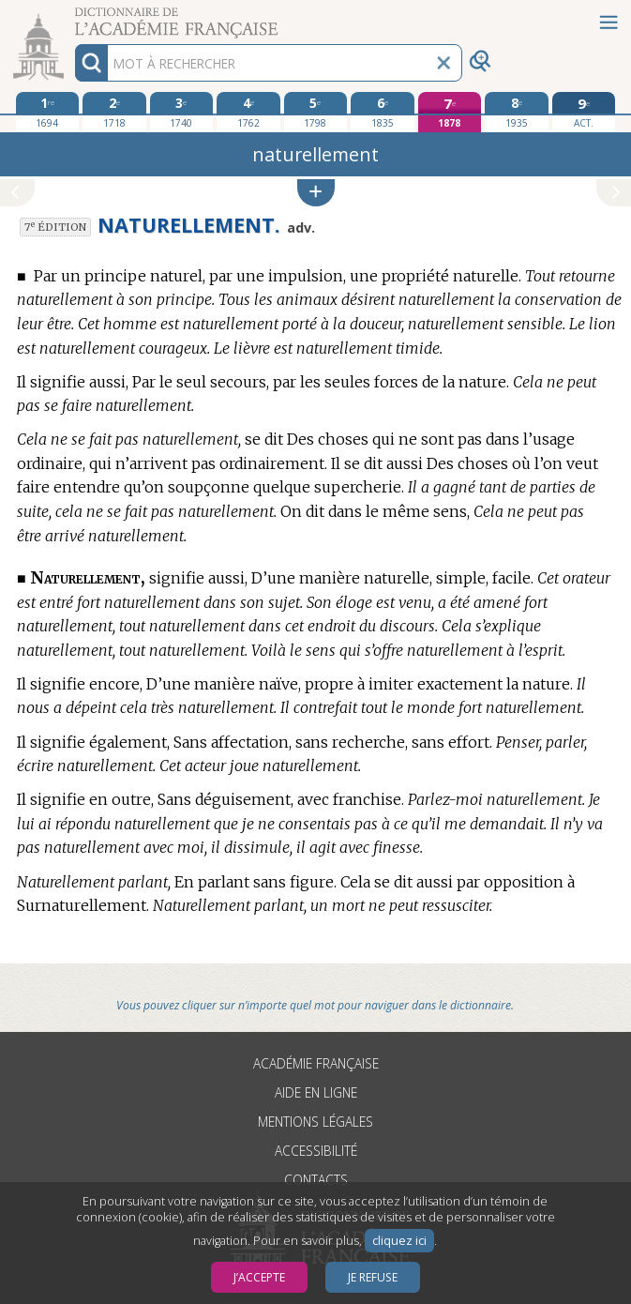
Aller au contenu (73, 16)
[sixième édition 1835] (382, 111)
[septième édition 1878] (450, 112)
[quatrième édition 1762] (248, 111)
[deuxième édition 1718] (114, 111)
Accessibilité (316, 1151)
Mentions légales (315, 1121)
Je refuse (373, 1277)
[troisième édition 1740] (182, 111)
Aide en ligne (316, 1092)
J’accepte (259, 1277)
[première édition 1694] (48, 111)
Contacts (316, 1180)
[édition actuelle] (584, 112)
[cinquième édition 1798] (316, 111)
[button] (316, 192)
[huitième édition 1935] (516, 111)
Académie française (316, 1063)
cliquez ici (399, 1241)
